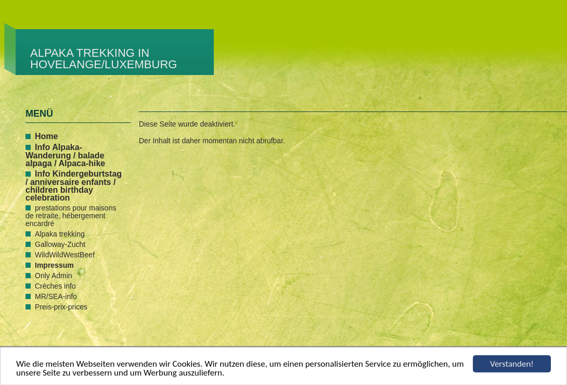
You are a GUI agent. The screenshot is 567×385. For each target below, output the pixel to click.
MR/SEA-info (56, 296)
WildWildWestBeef (65, 255)
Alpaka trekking (60, 234)
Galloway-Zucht (60, 244)
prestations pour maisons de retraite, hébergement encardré (70, 216)
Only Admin (53, 275)
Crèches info (55, 286)
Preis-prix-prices (61, 307)
